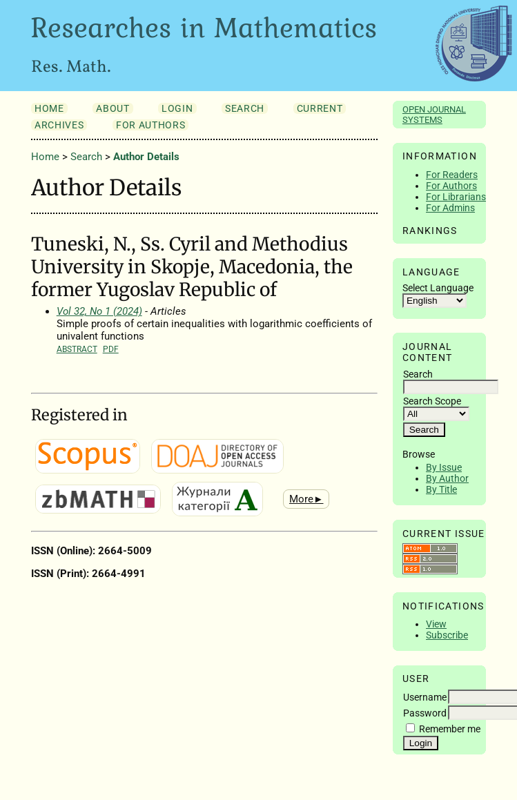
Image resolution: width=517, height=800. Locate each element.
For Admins (450, 207)
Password (425, 713)
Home (49, 108)
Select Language (438, 287)
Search (244, 108)
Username (425, 697)
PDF (111, 349)
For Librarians (456, 196)
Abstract (77, 349)
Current (320, 108)
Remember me (449, 728)
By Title (441, 489)
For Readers (452, 174)
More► (306, 499)
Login (177, 108)
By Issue (444, 467)
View (436, 624)
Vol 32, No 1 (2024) (99, 311)
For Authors (451, 185)
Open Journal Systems (434, 114)
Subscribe (447, 635)
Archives (59, 124)
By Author (447, 478)
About (112, 108)
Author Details (146, 156)
